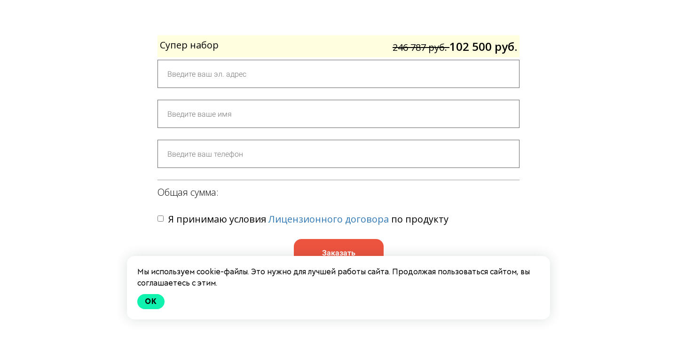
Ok (151, 301)
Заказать (338, 252)
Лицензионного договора (328, 219)
